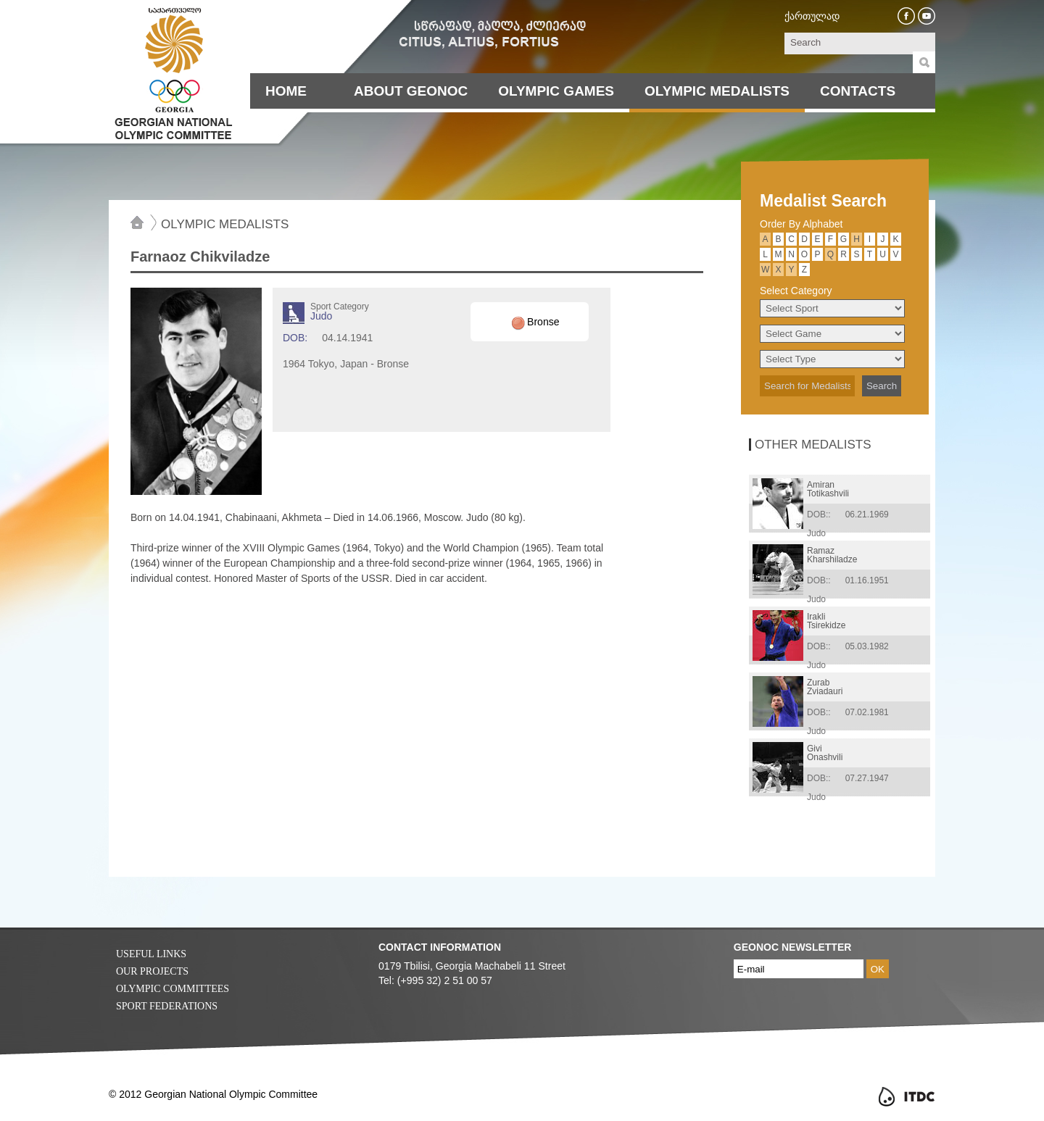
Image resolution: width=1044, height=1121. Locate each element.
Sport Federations (167, 1006)
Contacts (857, 91)
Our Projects (152, 971)
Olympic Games (556, 91)
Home (286, 91)
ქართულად (812, 16)
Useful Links (151, 954)
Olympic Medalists (717, 91)
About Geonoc (411, 91)
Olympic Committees (172, 988)
